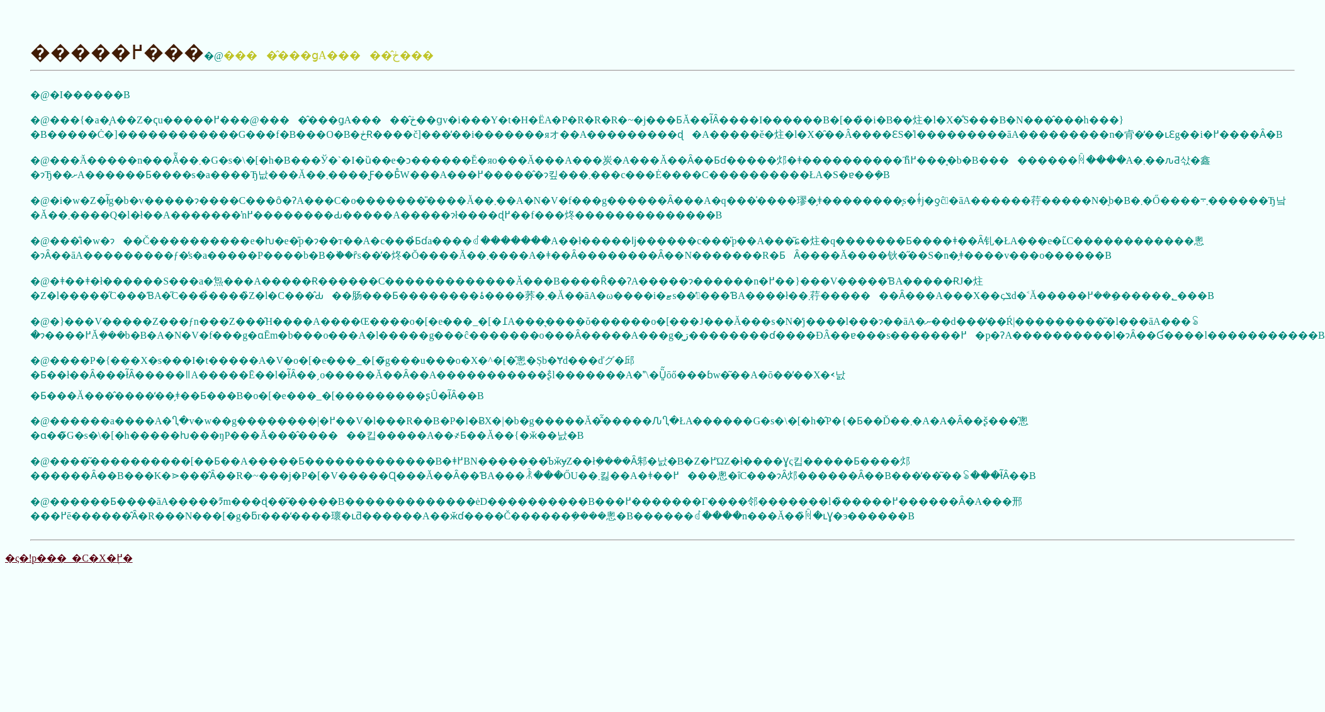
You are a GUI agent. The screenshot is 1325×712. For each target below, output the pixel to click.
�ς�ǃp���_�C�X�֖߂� (69, 558)
